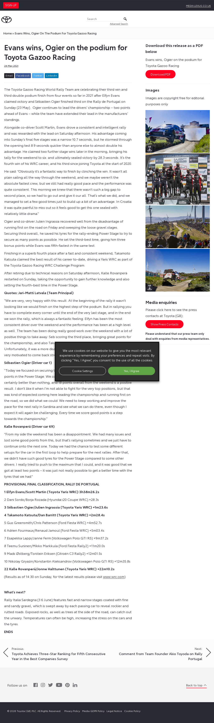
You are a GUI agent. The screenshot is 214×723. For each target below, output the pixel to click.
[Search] (107, 19)
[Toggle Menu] (208, 19)
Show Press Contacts (164, 324)
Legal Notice (114, 711)
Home (7, 33)
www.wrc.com (113, 576)
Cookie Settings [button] (82, 371)
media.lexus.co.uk (198, 5)
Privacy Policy (72, 711)
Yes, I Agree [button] (131, 371)
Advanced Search (119, 23)
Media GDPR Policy (93, 711)
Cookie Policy (132, 711)
